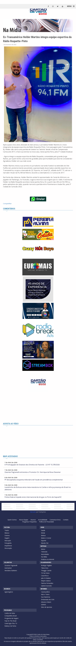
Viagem (7, 538)
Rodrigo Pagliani (46, 565)
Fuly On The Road (10, 621)
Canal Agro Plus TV (11, 623)
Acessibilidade (42, 520)
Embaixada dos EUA (47, 599)
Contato (65, 520)
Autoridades (45, 554)
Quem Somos (12, 520)
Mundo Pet (44, 543)
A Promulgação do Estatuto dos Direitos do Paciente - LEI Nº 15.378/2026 (32, 465)
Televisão (44, 552)
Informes (44, 589)
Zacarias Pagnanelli (11, 565)
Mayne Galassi (46, 581)
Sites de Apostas (46, 607)
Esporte (43, 541)
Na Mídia (44, 557)
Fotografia (8, 543)
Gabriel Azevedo (46, 586)
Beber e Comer (46, 538)
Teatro (7, 530)
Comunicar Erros (55, 520)
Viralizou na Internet (47, 559)
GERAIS (43, 605)
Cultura (7, 527)
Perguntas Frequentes (29, 522)
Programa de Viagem (11, 618)
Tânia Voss (44, 568)
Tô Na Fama (45, 573)
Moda (43, 533)
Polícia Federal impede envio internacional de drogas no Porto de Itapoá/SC (33, 497)
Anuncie (33, 520)
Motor (43, 549)
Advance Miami (46, 602)
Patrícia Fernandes (47, 583)
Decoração (8, 548)
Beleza (43, 535)
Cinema (7, 535)
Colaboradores (46, 562)
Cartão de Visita (10, 613)
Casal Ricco (45, 576)
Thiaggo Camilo (46, 570)
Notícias (43, 546)
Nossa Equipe (23, 520)
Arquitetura (8, 546)
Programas (8, 610)
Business (7, 589)
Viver (42, 527)
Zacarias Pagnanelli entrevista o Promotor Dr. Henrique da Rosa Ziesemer (33, 472)
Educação (8, 541)
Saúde (43, 530)
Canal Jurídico (45, 592)
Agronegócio (9, 592)
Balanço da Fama (10, 626)
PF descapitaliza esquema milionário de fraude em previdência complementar (34, 480)
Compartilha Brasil (11, 616)
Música (7, 533)
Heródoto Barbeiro (11, 570)
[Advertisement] (38, 407)
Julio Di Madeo (46, 578)
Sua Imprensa (45, 597)
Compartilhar (7, 204)
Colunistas (8, 562)
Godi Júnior (8, 568)
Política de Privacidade (46, 522)
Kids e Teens (45, 594)
